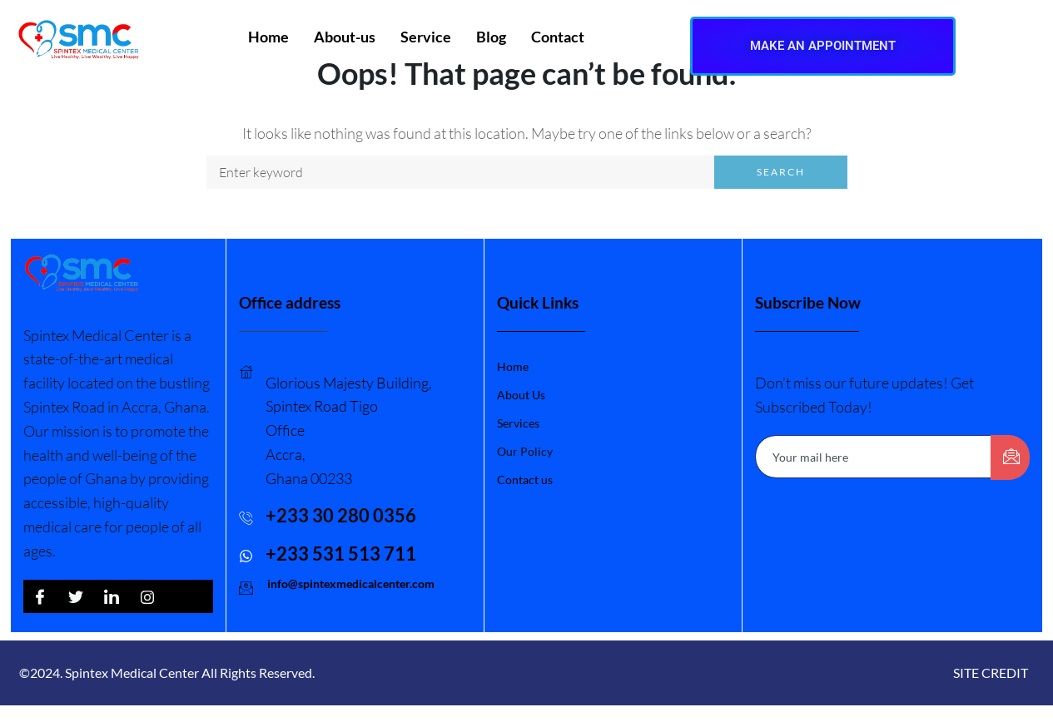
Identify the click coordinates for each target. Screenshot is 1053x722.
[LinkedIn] (111, 596)
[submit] (1010, 457)
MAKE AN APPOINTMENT (823, 45)
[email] (873, 456)
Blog (491, 36)
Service (425, 36)
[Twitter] (75, 596)
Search (781, 172)
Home (268, 36)
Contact (557, 36)
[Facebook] (39, 596)
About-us (344, 36)
